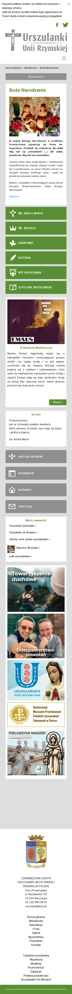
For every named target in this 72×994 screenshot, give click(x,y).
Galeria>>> (14, 196)
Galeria (36, 933)
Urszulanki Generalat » (22, 525)
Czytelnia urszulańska (36, 955)
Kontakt (36, 945)
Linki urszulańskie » (20, 556)
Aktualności (30, 67)
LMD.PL (62, 989)
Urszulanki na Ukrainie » (23, 532)
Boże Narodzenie (49, 67)
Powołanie (36, 941)
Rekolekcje (36, 925)
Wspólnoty (36, 959)
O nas (36, 929)
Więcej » (58, 402)
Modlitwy (36, 963)
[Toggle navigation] (64, 58)
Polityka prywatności (36, 975)
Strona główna (13, 67)
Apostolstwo (36, 937)
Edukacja (36, 971)
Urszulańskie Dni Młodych (36, 979)
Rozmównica (36, 967)
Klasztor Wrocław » (28, 547)
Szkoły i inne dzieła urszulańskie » (29, 539)
